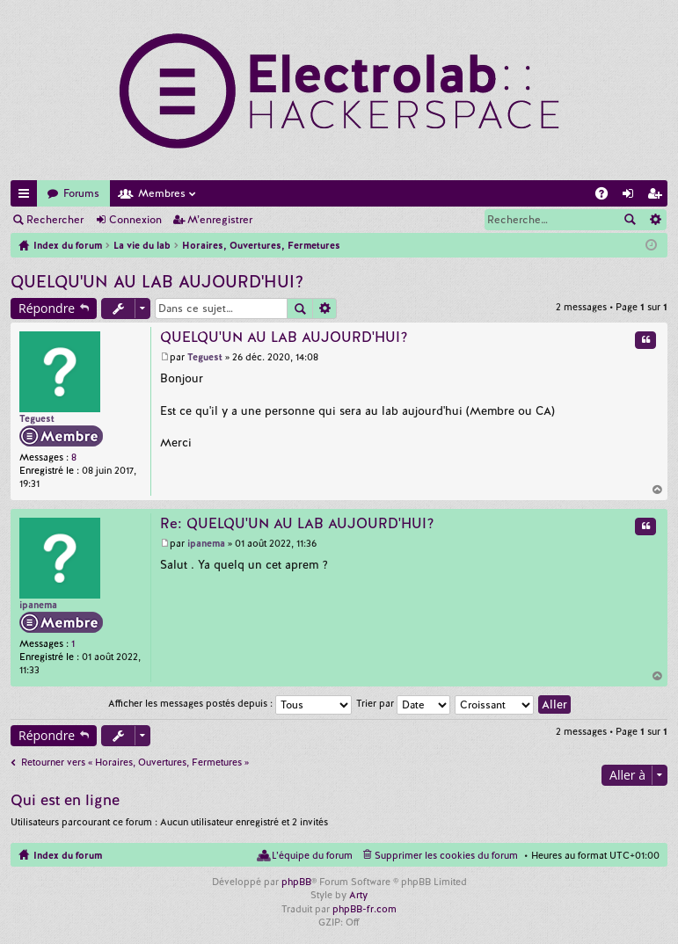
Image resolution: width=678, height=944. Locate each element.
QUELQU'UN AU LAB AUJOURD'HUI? (157, 282)
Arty (358, 895)
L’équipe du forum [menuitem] (312, 855)
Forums (81, 193)
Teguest (37, 418)
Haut (657, 489)
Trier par (403, 703)
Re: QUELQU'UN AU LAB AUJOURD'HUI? (297, 523)
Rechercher (55, 220)
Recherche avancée (655, 219)
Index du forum (67, 855)
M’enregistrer (219, 220)
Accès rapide (27, 196)
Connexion (135, 220)
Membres (162, 193)
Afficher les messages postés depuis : (230, 703)
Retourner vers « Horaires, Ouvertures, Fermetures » (135, 762)
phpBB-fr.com (364, 909)
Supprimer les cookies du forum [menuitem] (446, 855)
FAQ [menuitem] (607, 196)
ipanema (38, 605)
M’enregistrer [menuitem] (657, 196)
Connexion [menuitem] (631, 196)
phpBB (296, 881)
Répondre (46, 308)
